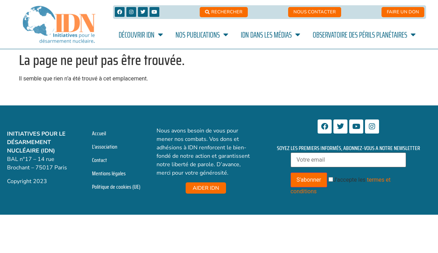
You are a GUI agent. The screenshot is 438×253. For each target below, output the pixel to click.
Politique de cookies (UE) (116, 186)
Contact (99, 160)
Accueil (99, 133)
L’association (104, 146)
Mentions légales (109, 173)
